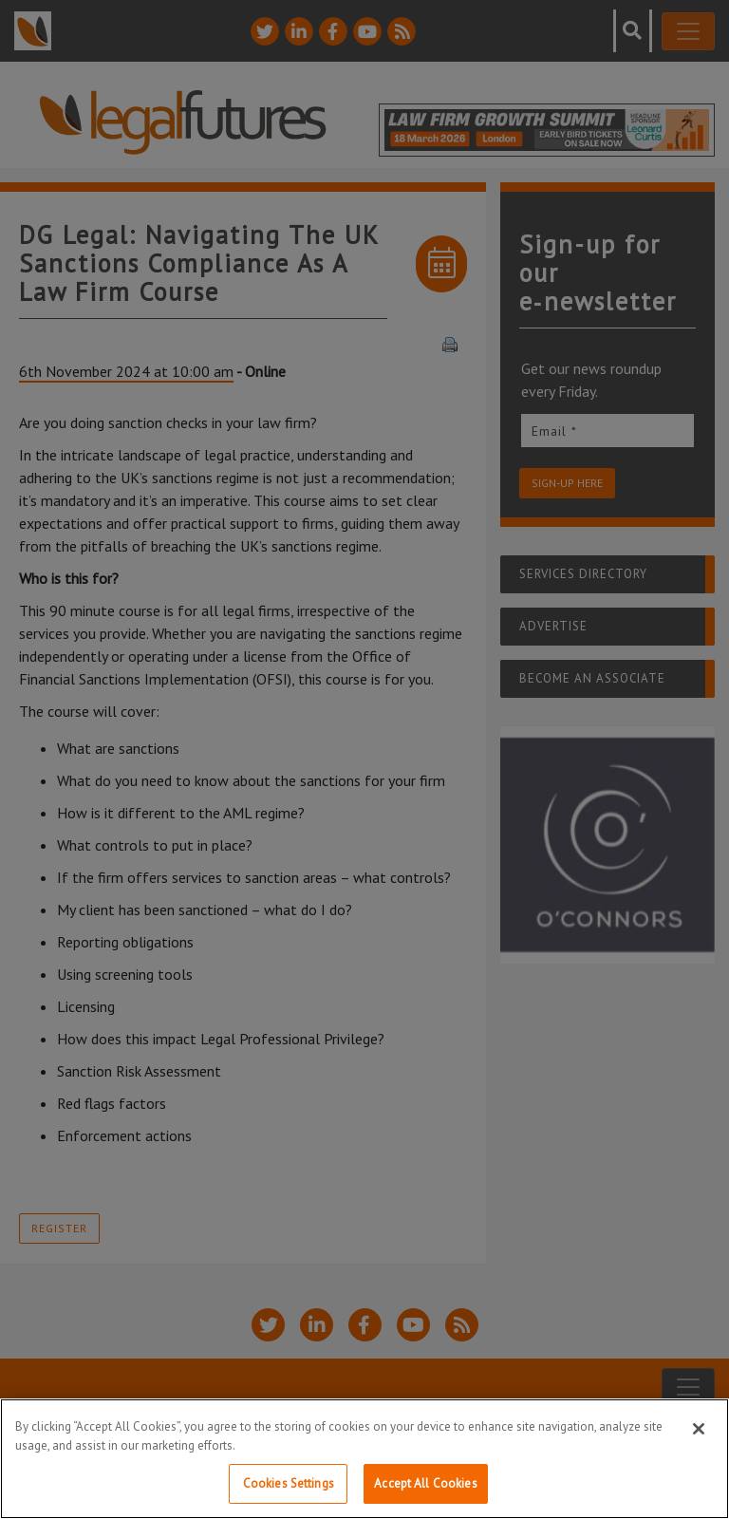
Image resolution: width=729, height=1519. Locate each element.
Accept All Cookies (425, 1483)
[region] (364, 1458)
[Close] (699, 1429)
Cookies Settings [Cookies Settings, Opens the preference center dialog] (288, 1483)
